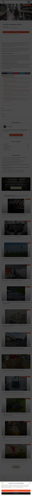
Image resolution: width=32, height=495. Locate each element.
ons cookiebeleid (14, 487)
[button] (30, 483)
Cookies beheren (16, 493)
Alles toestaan (16, 490)
